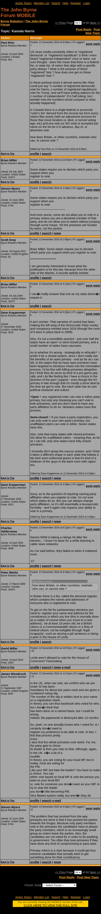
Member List (41, 3)
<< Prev (60, 22)
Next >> (95, 22)
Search (55, 3)
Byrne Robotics (12, 21)
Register (75, 3)
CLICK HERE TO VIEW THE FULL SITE (50, 905)
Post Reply (84, 29)
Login (86, 3)
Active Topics (23, 3)
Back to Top (7, 153)
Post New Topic (92, 31)
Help (65, 3)
